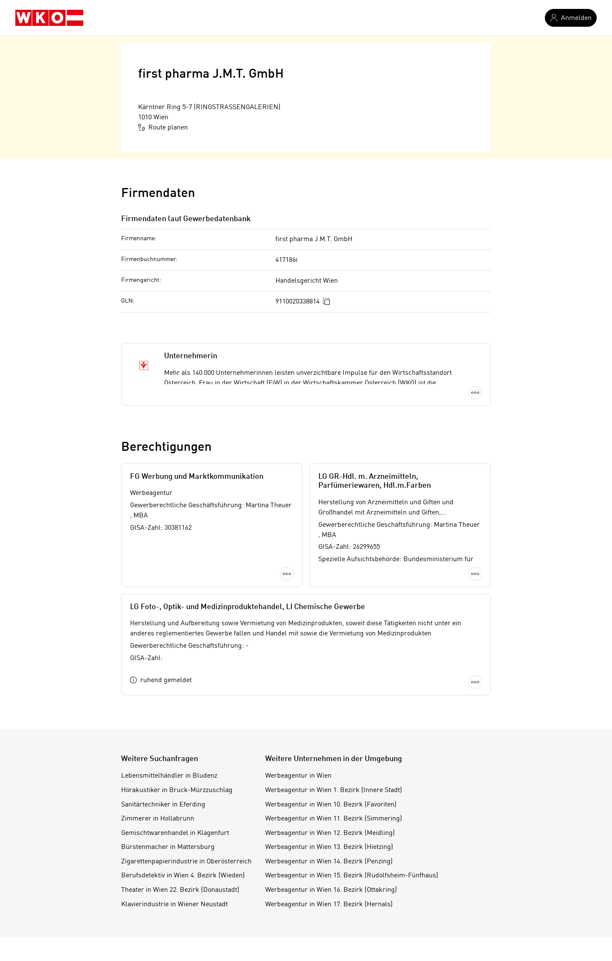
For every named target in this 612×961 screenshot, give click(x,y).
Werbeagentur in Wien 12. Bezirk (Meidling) (330, 833)
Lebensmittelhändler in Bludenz (169, 776)
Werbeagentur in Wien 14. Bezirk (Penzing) (329, 861)
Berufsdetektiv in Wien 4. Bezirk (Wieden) (183, 875)
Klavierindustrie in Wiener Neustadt (174, 904)
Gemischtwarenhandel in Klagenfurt (175, 833)
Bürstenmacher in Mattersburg (168, 847)
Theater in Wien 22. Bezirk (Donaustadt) (180, 890)
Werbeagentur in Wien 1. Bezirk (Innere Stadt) (333, 790)
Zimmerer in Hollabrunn (157, 818)
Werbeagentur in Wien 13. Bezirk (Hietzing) (329, 847)
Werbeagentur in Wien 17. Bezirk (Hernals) (329, 904)
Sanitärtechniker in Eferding (163, 804)
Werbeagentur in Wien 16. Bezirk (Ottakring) (331, 890)
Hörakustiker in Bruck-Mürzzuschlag (176, 790)
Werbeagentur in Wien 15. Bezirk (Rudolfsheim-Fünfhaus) (351, 875)
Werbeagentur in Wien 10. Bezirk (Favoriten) (331, 804)
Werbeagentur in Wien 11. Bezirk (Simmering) (333, 818)
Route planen (163, 127)
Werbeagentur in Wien (298, 776)
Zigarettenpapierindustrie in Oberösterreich (186, 861)
